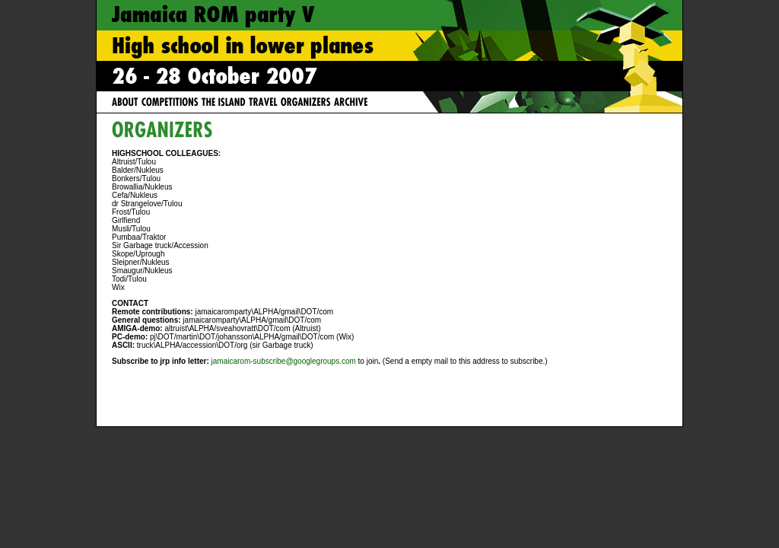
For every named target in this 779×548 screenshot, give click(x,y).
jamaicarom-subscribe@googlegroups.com (283, 361)
